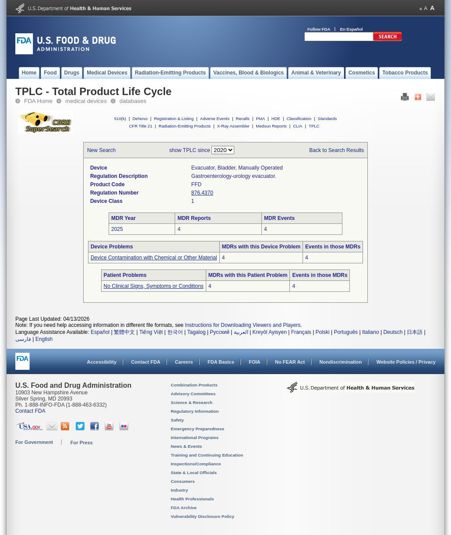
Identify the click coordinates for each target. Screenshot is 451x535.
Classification (298, 118)
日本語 (415, 332)
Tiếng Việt (151, 332)
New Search (101, 150)
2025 (117, 229)
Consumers (183, 481)
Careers (184, 362)
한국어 (175, 332)
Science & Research (191, 402)
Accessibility (101, 362)
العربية (241, 332)
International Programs (194, 437)
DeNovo (140, 118)
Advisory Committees (193, 393)
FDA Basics (221, 362)
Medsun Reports (271, 126)
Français (301, 332)
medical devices (86, 101)
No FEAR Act (290, 362)
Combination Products (194, 385)
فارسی (23, 339)
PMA (260, 118)
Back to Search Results (336, 150)
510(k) (120, 118)
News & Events (186, 446)
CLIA (297, 126)
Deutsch (392, 332)
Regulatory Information (195, 411)
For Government (34, 442)
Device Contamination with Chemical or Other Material (154, 258)
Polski (323, 332)
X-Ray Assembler (233, 126)
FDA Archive (184, 507)
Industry (179, 490)
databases (133, 101)
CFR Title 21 (140, 126)
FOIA (254, 362)
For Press (81, 442)
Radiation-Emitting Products (185, 126)
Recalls (242, 118)
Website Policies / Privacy (406, 362)
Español (100, 332)
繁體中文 (124, 332)
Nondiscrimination (341, 362)
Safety (177, 420)
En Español (351, 29)
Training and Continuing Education (207, 455)
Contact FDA (145, 362)
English (44, 339)
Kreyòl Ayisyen (269, 332)
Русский (219, 332)
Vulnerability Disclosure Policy (202, 516)
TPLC (314, 126)
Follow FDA (318, 29)
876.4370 (202, 193)
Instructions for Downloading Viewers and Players (242, 325)
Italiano (370, 332)
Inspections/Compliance (196, 463)
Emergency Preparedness (197, 428)
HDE (275, 118)
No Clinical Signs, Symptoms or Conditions (154, 286)
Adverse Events (214, 118)
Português (346, 332)
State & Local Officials (194, 472)
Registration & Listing (174, 118)
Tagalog (196, 332)
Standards (327, 118)
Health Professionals (192, 498)
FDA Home (38, 101)
